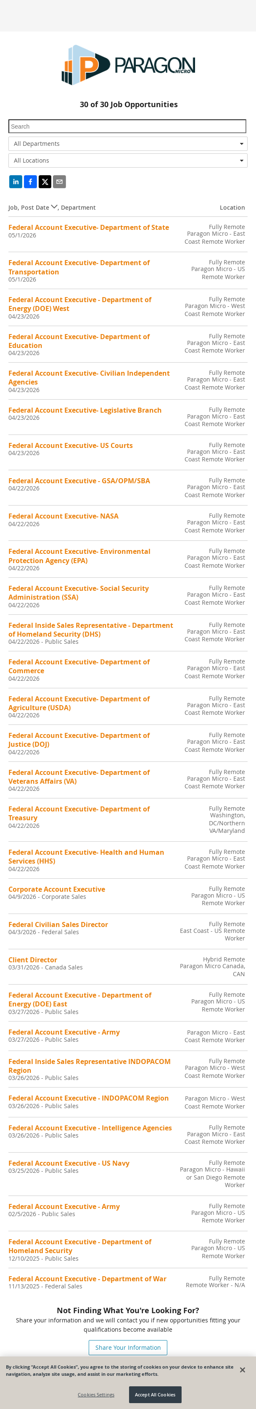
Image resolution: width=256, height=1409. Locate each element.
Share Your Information (128, 1347)
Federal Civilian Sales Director (58, 924)
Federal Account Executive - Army (64, 1032)
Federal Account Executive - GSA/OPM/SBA (79, 480)
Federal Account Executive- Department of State (88, 227)
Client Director (32, 959)
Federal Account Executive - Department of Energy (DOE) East (79, 999)
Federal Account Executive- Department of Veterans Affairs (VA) (79, 777)
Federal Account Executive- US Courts (70, 445)
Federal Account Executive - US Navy (68, 1163)
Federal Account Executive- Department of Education (79, 341)
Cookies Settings (96, 1395)
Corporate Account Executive (56, 889)
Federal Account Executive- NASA (63, 516)
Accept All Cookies (155, 1395)
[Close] (242, 1370)
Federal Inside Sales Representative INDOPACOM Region (89, 1066)
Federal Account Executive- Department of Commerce (79, 666)
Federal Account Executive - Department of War (87, 1278)
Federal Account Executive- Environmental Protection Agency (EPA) (79, 556)
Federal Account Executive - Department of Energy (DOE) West (79, 304)
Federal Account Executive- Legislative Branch (85, 410)
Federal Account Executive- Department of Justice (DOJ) (79, 740)
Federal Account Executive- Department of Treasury (79, 813)
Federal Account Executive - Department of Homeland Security (79, 1246)
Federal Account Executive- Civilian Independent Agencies (89, 378)
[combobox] (128, 144)
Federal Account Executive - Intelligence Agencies (90, 1127)
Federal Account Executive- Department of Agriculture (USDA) (79, 703)
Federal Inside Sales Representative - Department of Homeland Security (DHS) (90, 630)
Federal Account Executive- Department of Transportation (79, 267)
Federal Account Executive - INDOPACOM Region (88, 1098)
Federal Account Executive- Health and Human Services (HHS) (86, 857)
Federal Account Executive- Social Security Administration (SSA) (78, 593)
